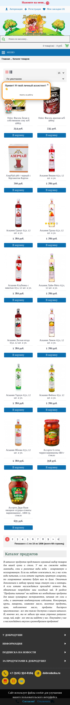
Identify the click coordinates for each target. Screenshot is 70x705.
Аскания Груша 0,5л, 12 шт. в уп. (52, 231)
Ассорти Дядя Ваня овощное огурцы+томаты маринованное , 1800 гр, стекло (18, 511)
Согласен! (28, 701)
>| (58, 539)
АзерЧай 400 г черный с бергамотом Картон (18, 176)
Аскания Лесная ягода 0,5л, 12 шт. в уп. (18, 341)
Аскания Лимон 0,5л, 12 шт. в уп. (51, 341)
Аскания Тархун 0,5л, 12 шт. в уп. (18, 396)
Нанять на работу (26, 95)
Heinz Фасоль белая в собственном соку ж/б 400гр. (18, 121)
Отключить (43, 701)
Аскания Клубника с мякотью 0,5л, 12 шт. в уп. (18, 286)
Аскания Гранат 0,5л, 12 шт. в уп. (18, 231)
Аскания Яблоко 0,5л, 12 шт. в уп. (18, 451)
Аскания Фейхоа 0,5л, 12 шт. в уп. (51, 396)
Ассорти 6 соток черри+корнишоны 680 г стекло (51, 453)
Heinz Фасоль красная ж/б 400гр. (51, 119)
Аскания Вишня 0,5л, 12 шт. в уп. (51, 176)
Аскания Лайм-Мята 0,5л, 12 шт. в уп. (52, 286)
